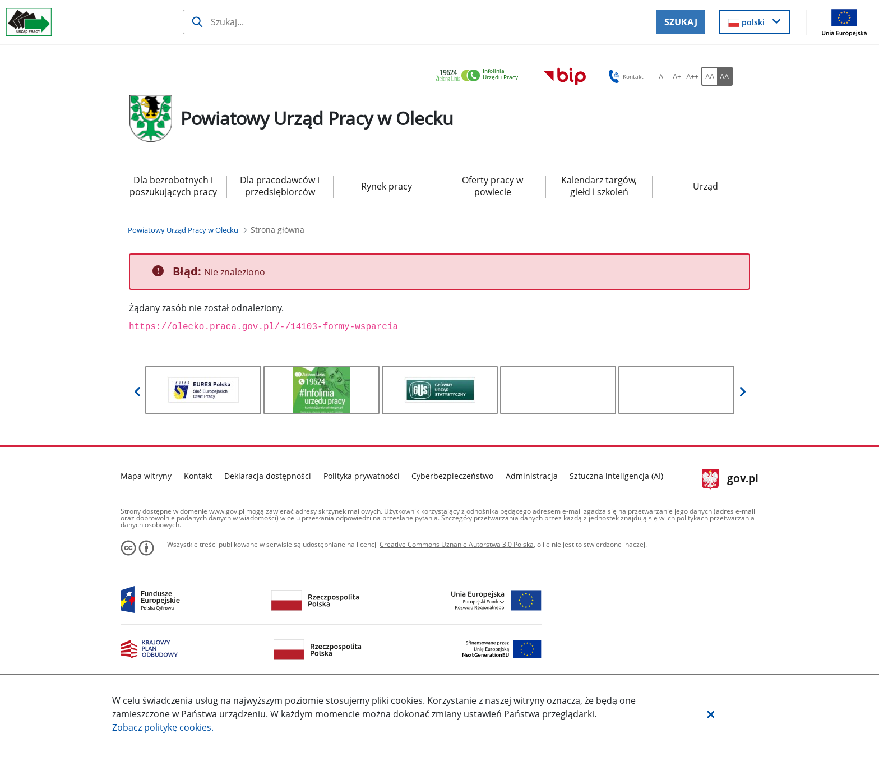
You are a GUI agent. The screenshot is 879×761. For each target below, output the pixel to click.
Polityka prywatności (361, 476)
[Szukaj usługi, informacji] (419, 22)
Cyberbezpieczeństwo (452, 476)
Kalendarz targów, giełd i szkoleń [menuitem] (599, 186)
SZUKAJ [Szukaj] (680, 22)
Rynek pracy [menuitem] (386, 186)
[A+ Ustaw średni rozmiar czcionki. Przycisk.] (676, 76)
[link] (480, 76)
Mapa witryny (146, 476)
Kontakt (198, 476)
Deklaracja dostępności (267, 476)
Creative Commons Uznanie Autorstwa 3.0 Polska (457, 544)
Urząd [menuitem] (705, 186)
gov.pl (730, 479)
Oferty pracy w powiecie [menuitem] (492, 186)
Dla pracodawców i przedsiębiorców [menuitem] (280, 186)
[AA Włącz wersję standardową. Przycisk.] (709, 76)
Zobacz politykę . (163, 727)
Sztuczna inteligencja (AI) (616, 476)
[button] (711, 714)
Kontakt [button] (624, 76)
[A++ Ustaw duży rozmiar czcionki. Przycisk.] (692, 76)
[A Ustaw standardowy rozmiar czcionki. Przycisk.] (661, 76)
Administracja (532, 476)
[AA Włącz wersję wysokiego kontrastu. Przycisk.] (725, 76)
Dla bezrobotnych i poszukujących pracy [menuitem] (173, 186)
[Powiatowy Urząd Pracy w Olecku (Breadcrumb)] (183, 230)
